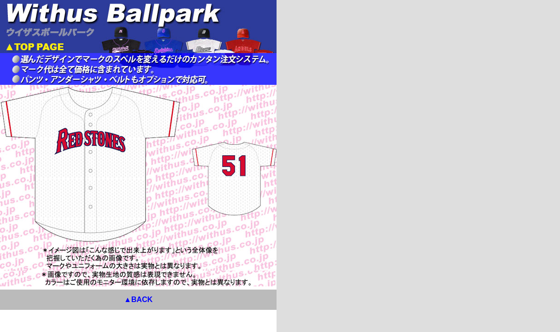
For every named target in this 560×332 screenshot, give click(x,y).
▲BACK (345, 297)
